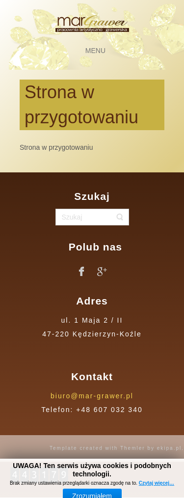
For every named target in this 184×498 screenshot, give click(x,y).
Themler (132, 448)
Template (64, 448)
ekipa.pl (169, 448)
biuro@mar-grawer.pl (92, 396)
